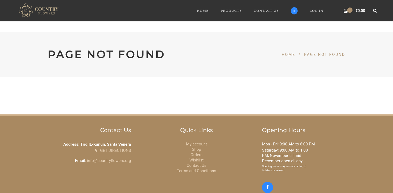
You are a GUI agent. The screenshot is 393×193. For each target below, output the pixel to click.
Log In (317, 11)
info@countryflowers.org (109, 160)
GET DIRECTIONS (113, 150)
